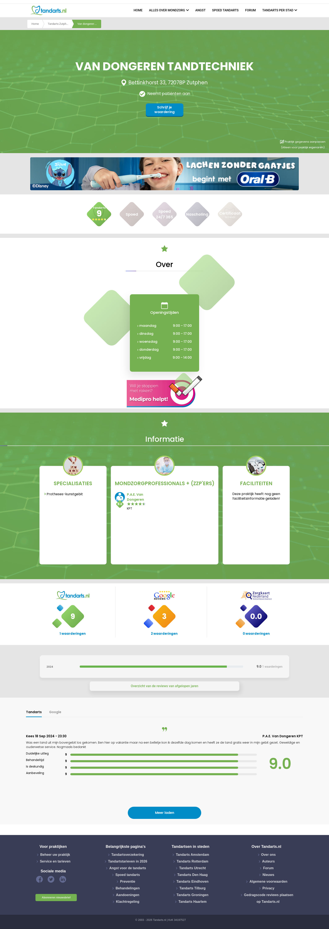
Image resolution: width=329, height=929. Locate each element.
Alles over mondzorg (167, 10)
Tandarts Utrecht (192, 868)
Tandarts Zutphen (58, 23)
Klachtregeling (127, 901)
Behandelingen (128, 888)
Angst (200, 10)
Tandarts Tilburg (192, 888)
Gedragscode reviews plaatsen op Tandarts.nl (268, 898)
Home (138, 10)
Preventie (127, 881)
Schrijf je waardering (164, 109)
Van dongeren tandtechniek (89, 23)
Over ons (268, 854)
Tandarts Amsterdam (192, 854)
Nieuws (268, 875)
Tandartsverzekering (127, 854)
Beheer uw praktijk (55, 854)
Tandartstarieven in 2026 (127, 861)
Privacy (268, 888)
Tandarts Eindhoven (192, 881)
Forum (250, 10)
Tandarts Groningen (193, 895)
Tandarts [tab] (34, 712)
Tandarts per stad (277, 10)
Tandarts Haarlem (192, 901)
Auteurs (268, 861)
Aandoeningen (127, 895)
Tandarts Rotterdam (192, 861)
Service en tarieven (55, 861)
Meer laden (164, 812)
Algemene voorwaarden (268, 881)
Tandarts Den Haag (192, 875)
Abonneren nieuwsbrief (56, 897)
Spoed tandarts (225, 10)
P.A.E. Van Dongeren (135, 497)
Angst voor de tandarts (127, 868)
